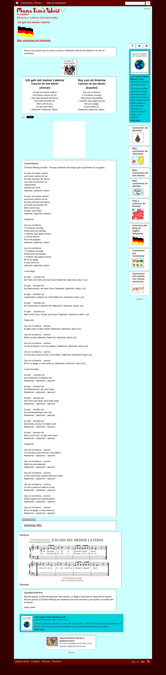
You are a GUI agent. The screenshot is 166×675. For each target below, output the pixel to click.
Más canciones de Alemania (33, 40)
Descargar (24, 584)
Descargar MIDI (33, 525)
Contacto (35, 661)
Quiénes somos (22, 661)
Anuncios (46, 661)
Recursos (56, 661)
